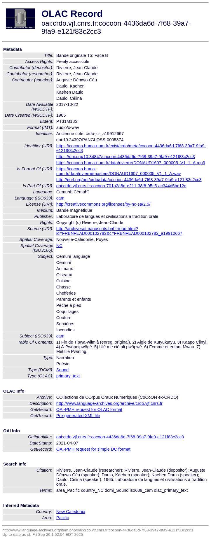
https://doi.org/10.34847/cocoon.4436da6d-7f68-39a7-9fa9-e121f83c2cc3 (125, 156)
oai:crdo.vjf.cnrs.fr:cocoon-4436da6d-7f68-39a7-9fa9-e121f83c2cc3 (120, 437)
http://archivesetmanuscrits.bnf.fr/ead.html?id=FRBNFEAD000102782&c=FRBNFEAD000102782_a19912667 (119, 231)
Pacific (62, 517)
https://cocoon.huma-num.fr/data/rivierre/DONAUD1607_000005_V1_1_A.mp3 (130, 162)
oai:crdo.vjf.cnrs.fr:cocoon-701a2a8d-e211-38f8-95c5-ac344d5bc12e (121, 185)
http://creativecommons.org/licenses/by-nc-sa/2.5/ (103, 204)
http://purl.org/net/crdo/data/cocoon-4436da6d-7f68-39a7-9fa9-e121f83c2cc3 (129, 179)
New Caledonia (70, 511)
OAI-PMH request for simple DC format (93, 449)
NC (59, 245)
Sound (62, 370)
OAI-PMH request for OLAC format (89, 409)
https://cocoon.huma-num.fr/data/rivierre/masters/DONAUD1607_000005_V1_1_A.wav (118, 171)
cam (60, 198)
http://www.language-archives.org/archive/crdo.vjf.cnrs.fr (109, 403)
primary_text (68, 376)
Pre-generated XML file (78, 415)
